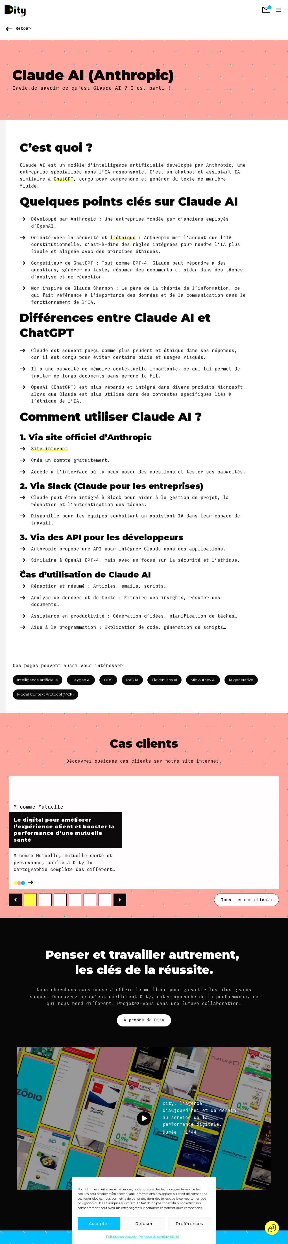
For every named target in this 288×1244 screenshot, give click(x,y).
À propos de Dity (144, 1020)
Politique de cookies (121, 1237)
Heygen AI (80, 684)
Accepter (99, 1223)
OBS (108, 684)
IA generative (241, 684)
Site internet (49, 490)
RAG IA (132, 684)
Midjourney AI (203, 684)
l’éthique (123, 279)
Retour (23, 29)
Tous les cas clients (246, 916)
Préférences (189, 1223)
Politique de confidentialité (159, 1237)
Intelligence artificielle (37, 684)
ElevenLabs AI (164, 684)
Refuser (144, 1223)
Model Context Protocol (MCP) (45, 698)
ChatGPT (63, 220)
